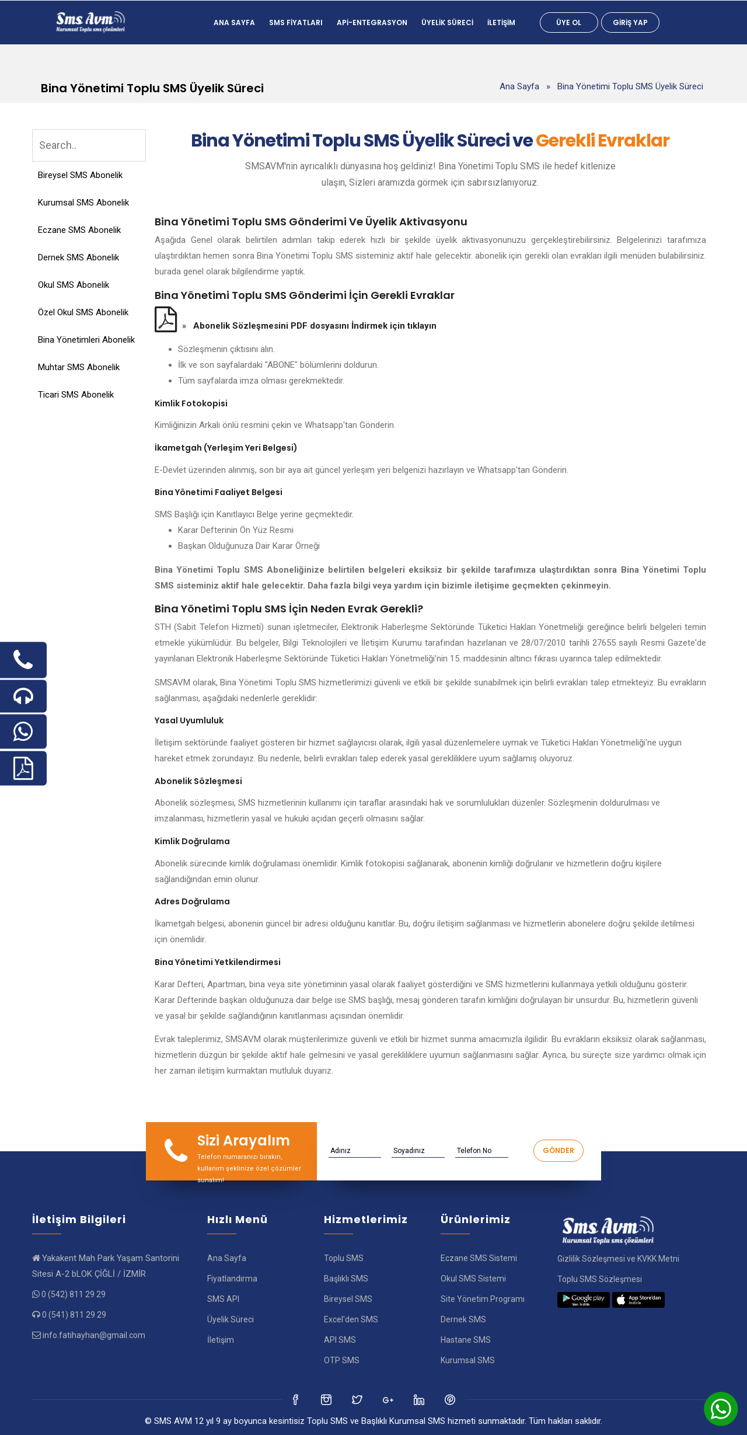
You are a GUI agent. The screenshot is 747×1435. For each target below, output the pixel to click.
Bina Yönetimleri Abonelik (86, 340)
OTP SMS (341, 1360)
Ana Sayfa (234, 22)
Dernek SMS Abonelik (78, 257)
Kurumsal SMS (468, 1360)
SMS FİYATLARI (296, 22)
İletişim (501, 22)
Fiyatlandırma (232, 1278)
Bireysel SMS (348, 1299)
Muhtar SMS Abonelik (79, 367)
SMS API (223, 1299)
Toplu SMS (344, 1258)
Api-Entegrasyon (372, 22)
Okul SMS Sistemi (473, 1278)
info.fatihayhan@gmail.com (94, 1335)
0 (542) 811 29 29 (73, 1294)
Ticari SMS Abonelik (76, 394)
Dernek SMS (463, 1319)
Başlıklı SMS (346, 1278)
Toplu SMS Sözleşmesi (599, 1279)
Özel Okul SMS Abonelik (83, 312)
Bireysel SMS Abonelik (80, 175)
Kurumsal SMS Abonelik (83, 202)
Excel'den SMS (351, 1319)
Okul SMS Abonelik (73, 285)
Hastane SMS (466, 1340)
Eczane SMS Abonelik (79, 230)
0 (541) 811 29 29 (74, 1314)
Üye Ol (568, 22)
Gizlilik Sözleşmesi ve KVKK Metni (618, 1258)
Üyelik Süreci (447, 22)
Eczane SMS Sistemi (479, 1258)
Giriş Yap (630, 22)
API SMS (340, 1340)
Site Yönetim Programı (483, 1299)
